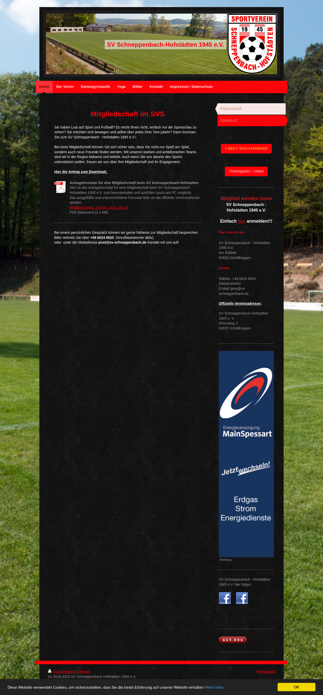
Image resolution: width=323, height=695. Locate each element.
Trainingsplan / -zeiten (246, 171)
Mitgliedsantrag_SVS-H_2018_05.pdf (99, 207)
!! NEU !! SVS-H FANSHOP (246, 148)
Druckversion (61, 672)
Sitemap (83, 672)
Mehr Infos (214, 687)
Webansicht (266, 672)
